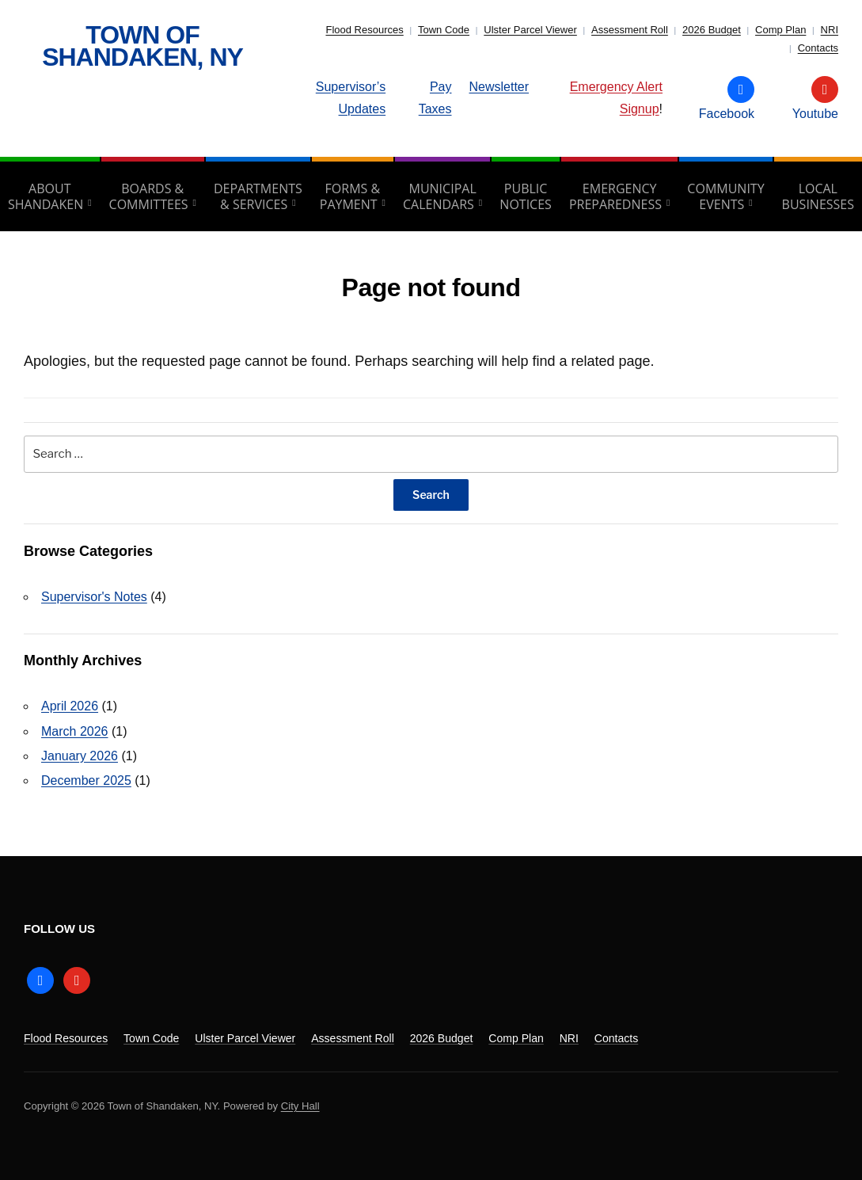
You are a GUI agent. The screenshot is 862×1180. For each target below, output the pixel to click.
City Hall (300, 1106)
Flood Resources (364, 30)
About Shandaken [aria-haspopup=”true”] (45, 196)
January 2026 (79, 756)
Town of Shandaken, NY (142, 46)
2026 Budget (711, 30)
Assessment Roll (629, 30)
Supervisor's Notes (94, 596)
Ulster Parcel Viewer (530, 30)
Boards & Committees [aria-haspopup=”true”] (148, 196)
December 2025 (86, 780)
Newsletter (499, 86)
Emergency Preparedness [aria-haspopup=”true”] (615, 196)
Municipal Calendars (440, 196)
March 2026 (74, 731)
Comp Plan (780, 30)
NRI (829, 30)
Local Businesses (818, 196)
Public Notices (525, 196)
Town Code (443, 30)
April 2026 (69, 706)
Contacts (818, 48)
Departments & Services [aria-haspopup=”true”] (258, 196)
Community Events (725, 196)
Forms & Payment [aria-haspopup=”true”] (350, 196)
